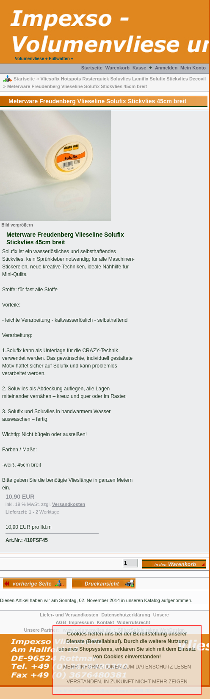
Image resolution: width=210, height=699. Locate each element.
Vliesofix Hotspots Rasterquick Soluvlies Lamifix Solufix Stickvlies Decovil (123, 78)
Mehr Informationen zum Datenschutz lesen (127, 667)
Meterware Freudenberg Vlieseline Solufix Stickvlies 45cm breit (77, 86)
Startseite (91, 67)
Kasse (139, 67)
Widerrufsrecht (133, 622)
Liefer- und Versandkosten (69, 614)
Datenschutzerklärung (125, 614)
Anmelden (166, 67)
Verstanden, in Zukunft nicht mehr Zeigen (126, 682)
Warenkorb (117, 67)
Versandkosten (68, 504)
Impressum (81, 622)
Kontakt (105, 622)
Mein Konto (193, 67)
